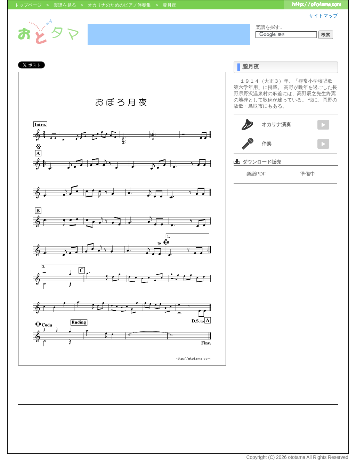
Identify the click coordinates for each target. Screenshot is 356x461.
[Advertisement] (169, 34)
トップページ (28, 5)
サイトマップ (323, 15)
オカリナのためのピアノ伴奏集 (119, 5)
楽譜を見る (65, 5)
